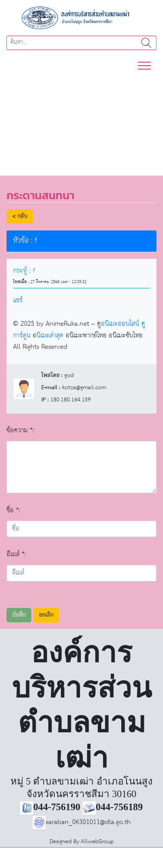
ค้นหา (146, 43)
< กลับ (19, 216)
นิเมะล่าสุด (50, 335)
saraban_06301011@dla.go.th (82, 822)
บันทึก (19, 615)
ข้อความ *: (20, 430)
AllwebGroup (97, 841)
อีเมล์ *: (16, 554)
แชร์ (18, 300)
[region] (81, 119)
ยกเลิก (46, 615)
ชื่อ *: (13, 510)
